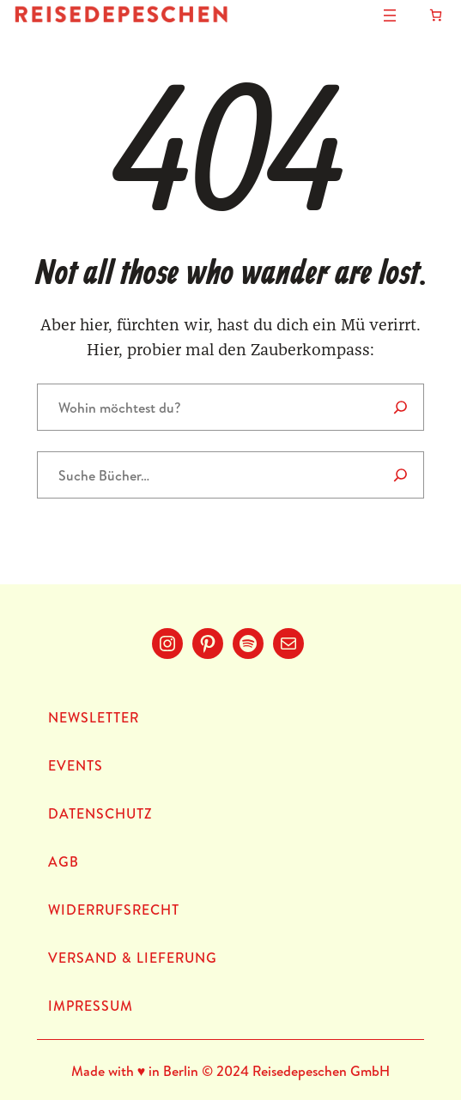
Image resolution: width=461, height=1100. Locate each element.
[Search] (400, 407)
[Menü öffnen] (389, 15)
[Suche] (400, 475)
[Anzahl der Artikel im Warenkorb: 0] (436, 15)
